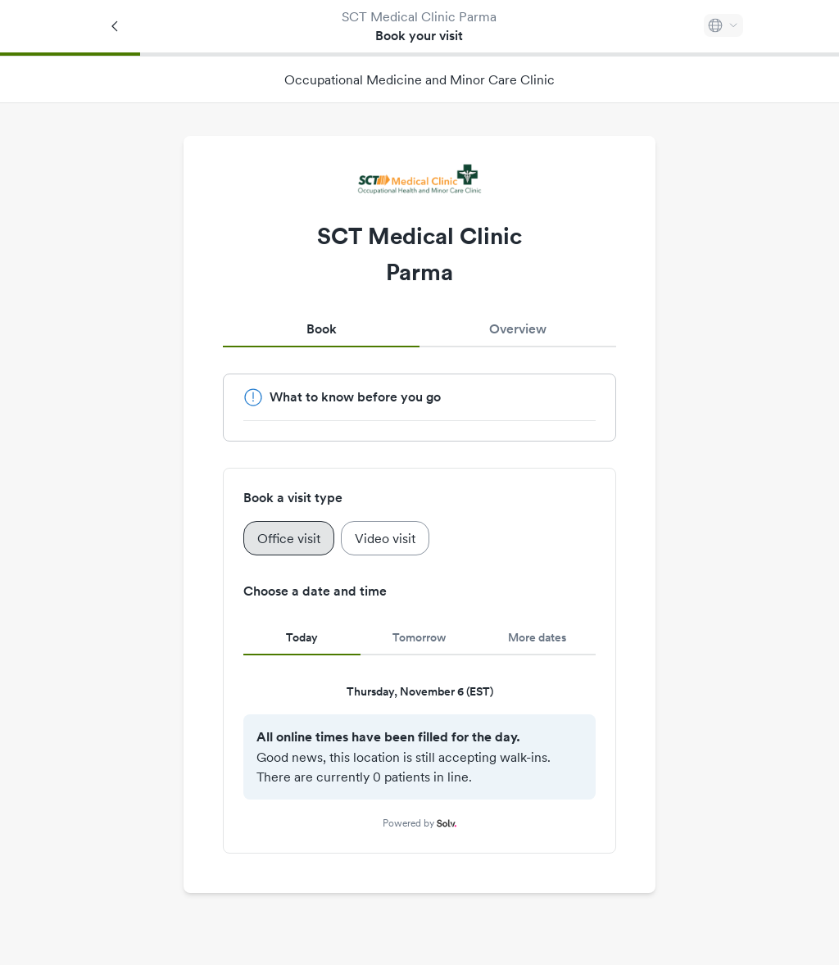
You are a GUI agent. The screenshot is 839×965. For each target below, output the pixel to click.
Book (321, 329)
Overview (517, 329)
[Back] (115, 26)
